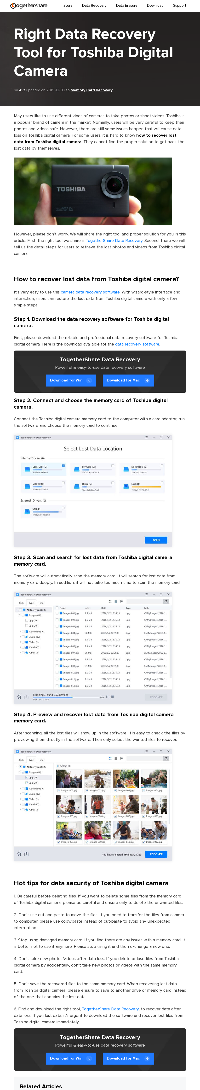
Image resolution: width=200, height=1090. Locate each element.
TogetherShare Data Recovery (114, 241)
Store (68, 5)
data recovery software (137, 344)
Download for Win (71, 380)
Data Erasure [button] (126, 5)
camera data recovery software (90, 292)
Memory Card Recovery (92, 90)
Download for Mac (128, 380)
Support (179, 5)
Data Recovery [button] (94, 5)
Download (155, 5)
